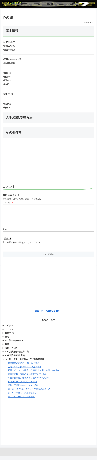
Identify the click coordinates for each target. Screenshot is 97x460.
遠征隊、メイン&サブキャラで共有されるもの (29, 393)
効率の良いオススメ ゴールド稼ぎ (23, 367)
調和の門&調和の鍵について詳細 (23, 389)
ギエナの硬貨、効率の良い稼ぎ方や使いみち (28, 382)
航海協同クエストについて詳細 (22, 386)
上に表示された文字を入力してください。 (22, 246)
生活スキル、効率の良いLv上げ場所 (24, 371)
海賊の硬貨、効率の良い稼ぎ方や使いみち (27, 378)
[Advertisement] (49, 162)
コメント (8, 202)
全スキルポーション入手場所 (21, 401)
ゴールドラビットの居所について (23, 397)
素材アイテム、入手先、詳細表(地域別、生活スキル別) (33, 374)
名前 (5, 233)
